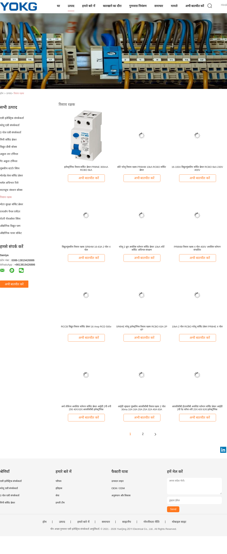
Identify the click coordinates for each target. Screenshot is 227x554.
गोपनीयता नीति (151, 522)
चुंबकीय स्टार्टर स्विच (9, 168)
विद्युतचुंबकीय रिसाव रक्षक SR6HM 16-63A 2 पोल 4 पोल (86, 248)
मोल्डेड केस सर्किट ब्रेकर (11, 175)
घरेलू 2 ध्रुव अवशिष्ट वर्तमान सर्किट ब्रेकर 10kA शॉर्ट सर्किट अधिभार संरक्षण (142, 248)
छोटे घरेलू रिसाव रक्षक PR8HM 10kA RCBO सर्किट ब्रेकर (141, 168)
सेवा (57, 495)
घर (58, 6)
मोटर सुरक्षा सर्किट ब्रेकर (11, 204)
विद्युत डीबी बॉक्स (8, 146)
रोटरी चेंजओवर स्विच (10, 218)
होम (45, 522)
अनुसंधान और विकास (121, 495)
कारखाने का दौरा (112, 6)
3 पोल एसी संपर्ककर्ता (10, 132)
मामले (174, 6)
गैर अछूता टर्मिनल (8, 161)
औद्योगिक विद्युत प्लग (10, 225)
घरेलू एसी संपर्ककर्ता (9, 125)
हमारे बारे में (88, 6)
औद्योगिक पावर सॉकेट (11, 233)
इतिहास (59, 488)
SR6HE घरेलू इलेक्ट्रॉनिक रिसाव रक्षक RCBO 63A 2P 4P (141, 328)
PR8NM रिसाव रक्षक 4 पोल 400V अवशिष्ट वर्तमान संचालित (197, 248)
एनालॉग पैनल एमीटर (10, 211)
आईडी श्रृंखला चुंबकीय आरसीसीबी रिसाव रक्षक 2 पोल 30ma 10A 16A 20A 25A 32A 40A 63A (142, 408)
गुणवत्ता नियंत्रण (138, 6)
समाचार (158, 6)
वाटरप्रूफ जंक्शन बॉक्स (11, 189)
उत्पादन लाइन (117, 481)
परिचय (58, 481)
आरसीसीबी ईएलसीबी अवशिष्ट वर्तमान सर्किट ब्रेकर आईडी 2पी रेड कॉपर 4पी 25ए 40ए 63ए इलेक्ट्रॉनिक (197, 408)
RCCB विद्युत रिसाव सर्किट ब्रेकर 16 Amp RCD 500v (86, 326)
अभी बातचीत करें (194, 6)
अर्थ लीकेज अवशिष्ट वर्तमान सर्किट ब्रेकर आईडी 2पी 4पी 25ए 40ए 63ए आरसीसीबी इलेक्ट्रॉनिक (86, 408)
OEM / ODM (118, 488)
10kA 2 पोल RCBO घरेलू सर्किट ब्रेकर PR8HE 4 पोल (197, 326)
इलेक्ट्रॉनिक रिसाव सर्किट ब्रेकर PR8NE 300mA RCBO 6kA (86, 168)
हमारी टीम (60, 502)
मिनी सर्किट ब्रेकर (8, 139)
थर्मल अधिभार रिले (9, 182)
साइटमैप (126, 522)
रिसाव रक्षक (19, 93)
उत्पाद (71, 6)
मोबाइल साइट (179, 522)
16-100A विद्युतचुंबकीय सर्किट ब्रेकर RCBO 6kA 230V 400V (197, 168)
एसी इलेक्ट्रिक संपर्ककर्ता (12, 118)
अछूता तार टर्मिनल (9, 153)
